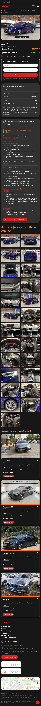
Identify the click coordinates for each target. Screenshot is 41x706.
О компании (5, 627)
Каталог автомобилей (14, 11)
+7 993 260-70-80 (5, 2)
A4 (26, 11)
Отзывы (4, 633)
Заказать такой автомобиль (15, 219)
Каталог (4, 629)
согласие (14, 79)
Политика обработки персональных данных (13, 701)
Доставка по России (8, 637)
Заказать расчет (20, 75)
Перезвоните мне (10, 657)
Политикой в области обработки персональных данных (21, 79)
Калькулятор (6, 631)
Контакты (5, 635)
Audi (22, 11)
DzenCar (3, 11)
